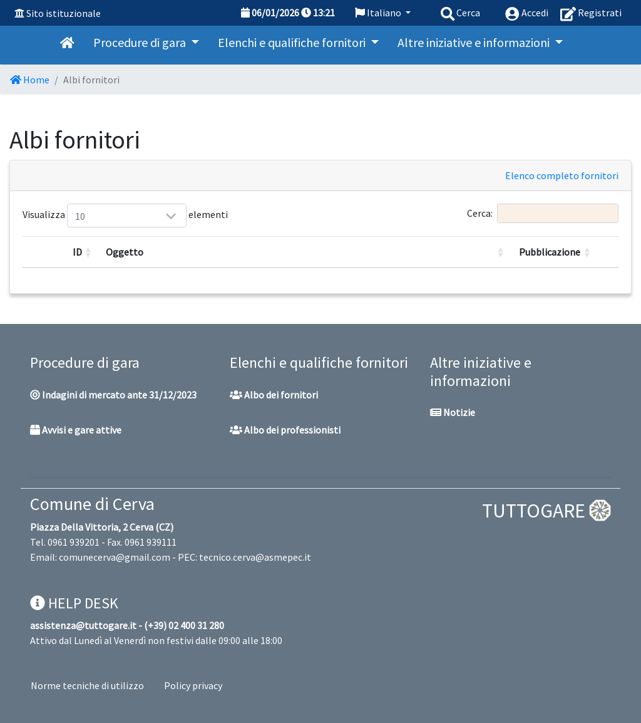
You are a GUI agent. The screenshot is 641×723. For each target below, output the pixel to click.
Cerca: (542, 213)
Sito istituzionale (63, 13)
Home (29, 79)
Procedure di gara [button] (140, 42)
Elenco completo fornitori (561, 175)
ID (77, 252)
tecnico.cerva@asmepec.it (255, 557)
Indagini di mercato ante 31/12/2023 (113, 394)
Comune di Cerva (92, 503)
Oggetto (124, 252)
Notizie (452, 412)
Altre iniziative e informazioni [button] (474, 42)
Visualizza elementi (82, 215)
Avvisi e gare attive (75, 430)
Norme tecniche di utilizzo (87, 685)
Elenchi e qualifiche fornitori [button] (293, 42)
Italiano (379, 12)
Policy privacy (193, 685)
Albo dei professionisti (285, 430)
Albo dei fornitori (274, 394)
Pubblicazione (549, 252)
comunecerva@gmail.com (114, 557)
